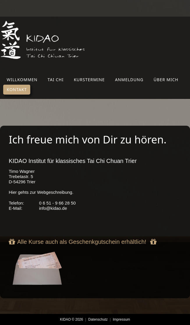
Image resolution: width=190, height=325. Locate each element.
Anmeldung (129, 79)
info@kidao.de (53, 208)
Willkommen (22, 79)
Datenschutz (98, 319)
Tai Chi (56, 79)
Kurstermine (89, 79)
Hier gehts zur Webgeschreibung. (41, 192)
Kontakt (17, 89)
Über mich (166, 79)
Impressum (121, 319)
